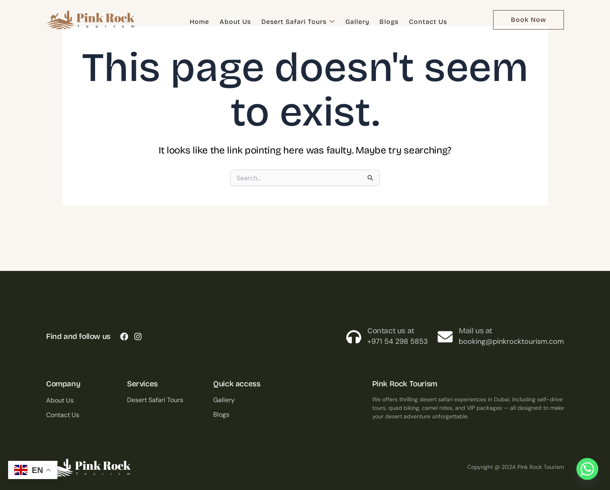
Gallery (357, 22)
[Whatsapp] (587, 469)
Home (201, 22)
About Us (236, 22)
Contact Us (426, 22)
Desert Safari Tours (298, 22)
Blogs (388, 22)
